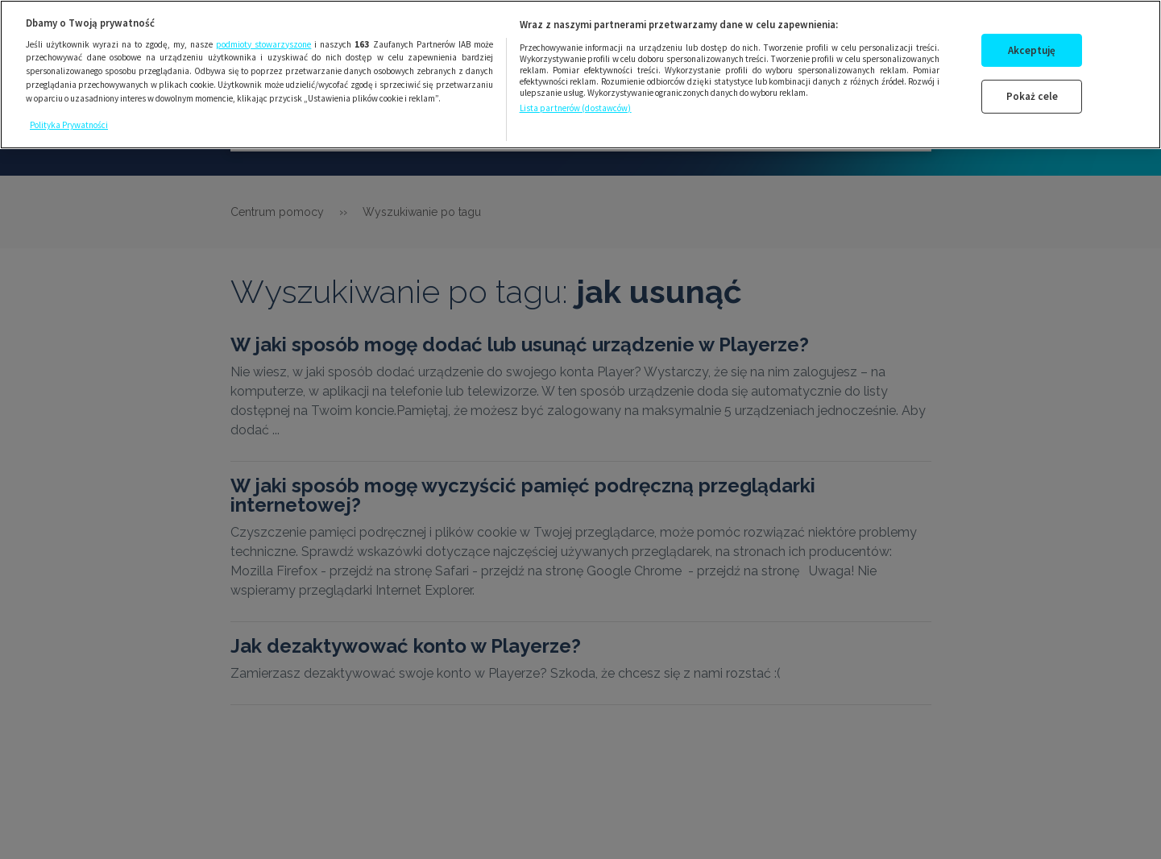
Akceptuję (1031, 45)
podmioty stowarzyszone (263, 39)
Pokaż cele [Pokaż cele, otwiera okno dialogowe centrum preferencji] (1032, 92)
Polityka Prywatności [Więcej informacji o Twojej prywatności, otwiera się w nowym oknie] (69, 121)
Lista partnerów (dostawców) (576, 104)
